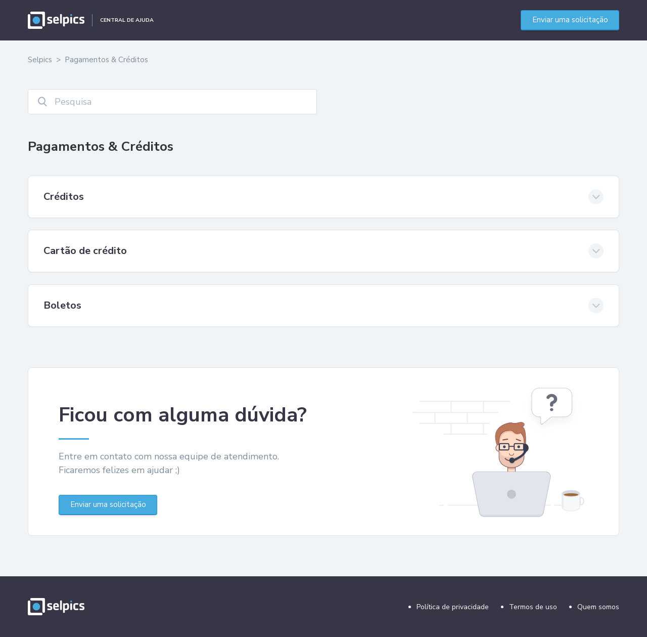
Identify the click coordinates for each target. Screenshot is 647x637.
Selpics (40, 60)
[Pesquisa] (172, 101)
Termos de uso (533, 607)
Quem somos (598, 607)
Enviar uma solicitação (570, 20)
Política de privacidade (453, 607)
